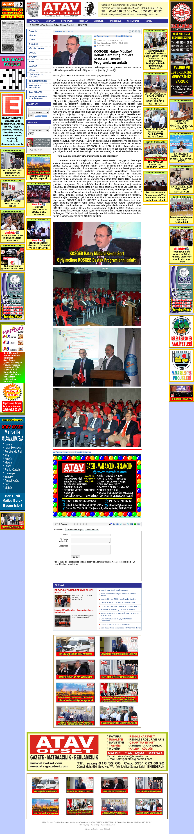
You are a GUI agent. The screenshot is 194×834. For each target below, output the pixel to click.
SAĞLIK (32, 53)
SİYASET (32, 57)
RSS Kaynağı (84, 825)
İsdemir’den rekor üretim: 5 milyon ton (115, 624)
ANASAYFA (34, 21)
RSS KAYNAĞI (133, 21)
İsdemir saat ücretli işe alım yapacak (114, 590)
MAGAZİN (33, 66)
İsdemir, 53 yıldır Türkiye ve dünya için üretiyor (118, 599)
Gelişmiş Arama (41, 116)
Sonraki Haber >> (123, 36)
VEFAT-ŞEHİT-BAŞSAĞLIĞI (35, 86)
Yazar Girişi (95, 825)
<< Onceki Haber (102, 36)
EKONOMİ (33, 44)
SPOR (31, 61)
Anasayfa (33, 31)
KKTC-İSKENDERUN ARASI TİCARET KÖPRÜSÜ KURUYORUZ (120, 614)
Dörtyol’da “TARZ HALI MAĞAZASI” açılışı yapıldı (119, 606)
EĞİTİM (32, 40)
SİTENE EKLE (115, 21)
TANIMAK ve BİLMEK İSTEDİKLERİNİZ (38, 97)
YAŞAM (32, 70)
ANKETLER (99, 21)
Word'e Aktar (92, 529)
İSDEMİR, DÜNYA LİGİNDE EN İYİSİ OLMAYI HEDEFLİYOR (82, 597)
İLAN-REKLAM (35, 92)
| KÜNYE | (82, 25)
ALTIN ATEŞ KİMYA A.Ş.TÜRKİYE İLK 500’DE (118, 610)
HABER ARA (50, 21)
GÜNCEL (33, 35)
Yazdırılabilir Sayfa (75, 529)
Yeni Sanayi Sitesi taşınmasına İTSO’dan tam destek (121, 628)
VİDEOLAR (83, 21)
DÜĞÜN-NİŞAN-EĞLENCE (36, 76)
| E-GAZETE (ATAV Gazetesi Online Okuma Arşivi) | (51, 25)
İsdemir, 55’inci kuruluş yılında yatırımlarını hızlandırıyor (83, 616)
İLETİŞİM (148, 21)
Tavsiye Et (58, 529)
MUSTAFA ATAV (35, 150)
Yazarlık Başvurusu (108, 825)
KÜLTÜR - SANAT (36, 48)
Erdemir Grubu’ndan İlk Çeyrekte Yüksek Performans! (116, 620)
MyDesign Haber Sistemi (100, 829)
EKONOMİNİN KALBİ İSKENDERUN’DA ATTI (118, 603)
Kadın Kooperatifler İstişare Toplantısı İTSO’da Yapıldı (118, 594)
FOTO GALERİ (67, 21)
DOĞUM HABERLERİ (38, 81)
